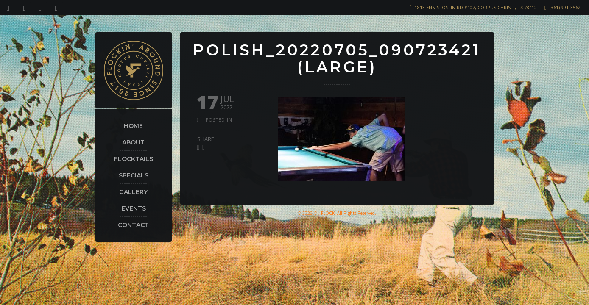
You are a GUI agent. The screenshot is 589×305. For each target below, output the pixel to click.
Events (133, 208)
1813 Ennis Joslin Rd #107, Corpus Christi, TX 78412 (476, 7)
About (133, 142)
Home (133, 126)
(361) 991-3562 (565, 7)
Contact (133, 225)
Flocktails (133, 159)
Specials (133, 175)
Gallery (133, 192)
